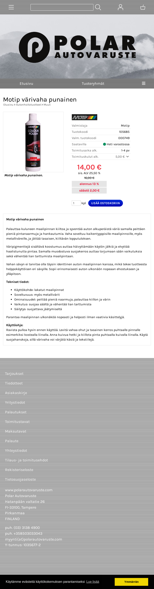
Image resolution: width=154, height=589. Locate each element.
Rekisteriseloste (19, 469)
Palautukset (15, 412)
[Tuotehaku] (61, 7)
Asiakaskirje (16, 392)
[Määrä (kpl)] (76, 203)
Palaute (11, 441)
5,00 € (123, 156)
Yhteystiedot (16, 450)
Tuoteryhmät (93, 83)
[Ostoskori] (143, 7)
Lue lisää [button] (92, 581)
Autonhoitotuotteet (28, 104)
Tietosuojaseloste (20, 479)
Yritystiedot (15, 402)
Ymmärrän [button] (131, 581)
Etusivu (26, 83)
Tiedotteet (14, 383)
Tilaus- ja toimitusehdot (26, 460)
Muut (47, 104)
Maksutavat (15, 431)
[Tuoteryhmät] (11, 7)
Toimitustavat (17, 421)
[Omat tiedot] (121, 7)
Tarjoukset (14, 373)
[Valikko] (143, 84)
